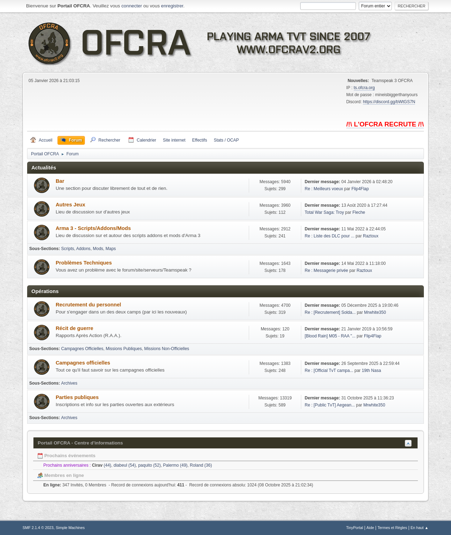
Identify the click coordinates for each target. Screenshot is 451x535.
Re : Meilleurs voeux (324, 188)
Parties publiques (77, 397)
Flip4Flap (360, 188)
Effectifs (199, 140)
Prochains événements (66, 455)
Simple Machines (70, 527)
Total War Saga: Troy (324, 212)
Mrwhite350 (375, 312)
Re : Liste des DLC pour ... (329, 236)
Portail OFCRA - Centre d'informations (80, 443)
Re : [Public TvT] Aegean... (330, 405)
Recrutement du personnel (88, 304)
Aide (370, 527)
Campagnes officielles (83, 363)
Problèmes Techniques (84, 263)
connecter (131, 5)
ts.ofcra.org (364, 87)
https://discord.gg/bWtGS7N (389, 101)
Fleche (358, 212)
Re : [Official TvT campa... (329, 370)
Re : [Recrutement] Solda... (330, 312)
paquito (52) (149, 465)
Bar (60, 181)
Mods (98, 248)
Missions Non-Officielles (166, 348)
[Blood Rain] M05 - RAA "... (330, 336)
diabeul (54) (124, 465)
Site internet (174, 140)
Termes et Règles (392, 527)
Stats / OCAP (226, 140)
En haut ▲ (419, 527)
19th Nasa (371, 370)
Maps (111, 248)
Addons (83, 248)
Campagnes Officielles (82, 348)
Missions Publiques (124, 348)
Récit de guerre (74, 328)
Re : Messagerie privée (326, 270)
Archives (69, 383)
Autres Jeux (70, 204)
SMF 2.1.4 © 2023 (38, 527)
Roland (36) (201, 465)
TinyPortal (354, 527)
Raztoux (370, 236)
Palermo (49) (175, 465)
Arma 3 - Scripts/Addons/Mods (93, 228)
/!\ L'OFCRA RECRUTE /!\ (385, 124)
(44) (101, 465)
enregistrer (172, 5)
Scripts (67, 248)
